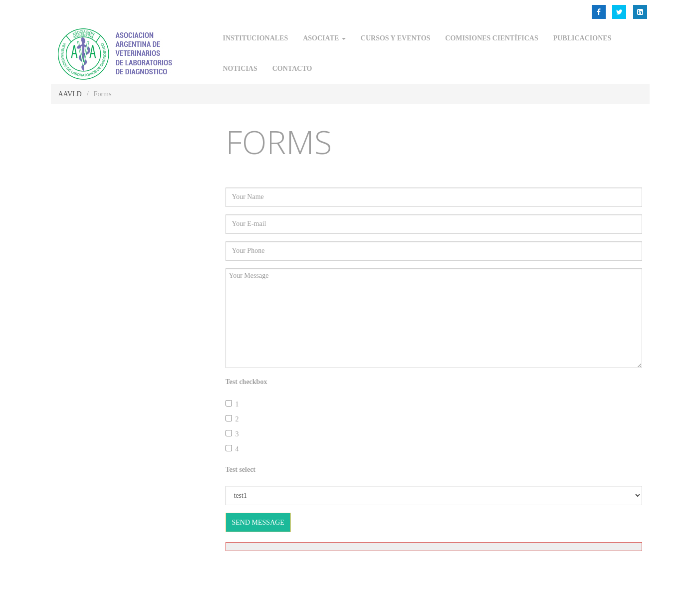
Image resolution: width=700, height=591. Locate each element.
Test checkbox (246, 382)
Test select (241, 469)
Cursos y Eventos (396, 38)
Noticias (240, 68)
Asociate (324, 38)
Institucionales (255, 38)
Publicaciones (582, 38)
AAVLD (70, 94)
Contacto (292, 68)
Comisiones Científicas (491, 38)
